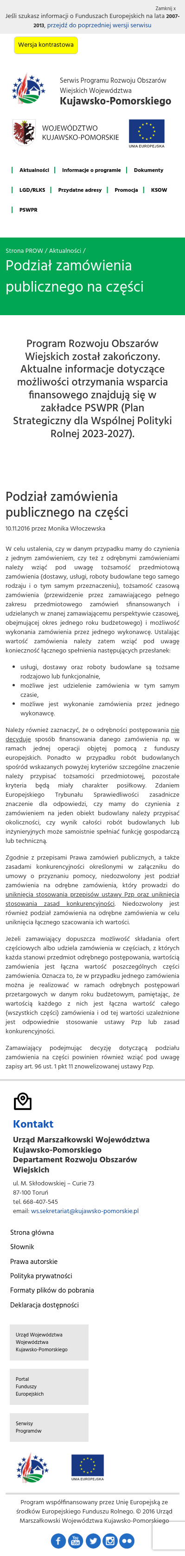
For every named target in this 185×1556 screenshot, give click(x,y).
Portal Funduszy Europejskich (30, 1386)
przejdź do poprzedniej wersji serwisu (99, 25)
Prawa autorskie (33, 1262)
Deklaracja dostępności (44, 1305)
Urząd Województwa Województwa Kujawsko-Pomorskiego (42, 1342)
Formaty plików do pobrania (52, 1290)
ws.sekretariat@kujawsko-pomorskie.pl (85, 1211)
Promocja (126, 190)
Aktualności (34, 170)
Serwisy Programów (29, 1427)
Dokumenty (148, 170)
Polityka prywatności (41, 1276)
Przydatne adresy (80, 190)
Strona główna (32, 1233)
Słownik (22, 1247)
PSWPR (28, 210)
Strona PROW (24, 251)
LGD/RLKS (32, 190)
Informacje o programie (91, 170)
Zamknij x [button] (166, 9)
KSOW (159, 190)
